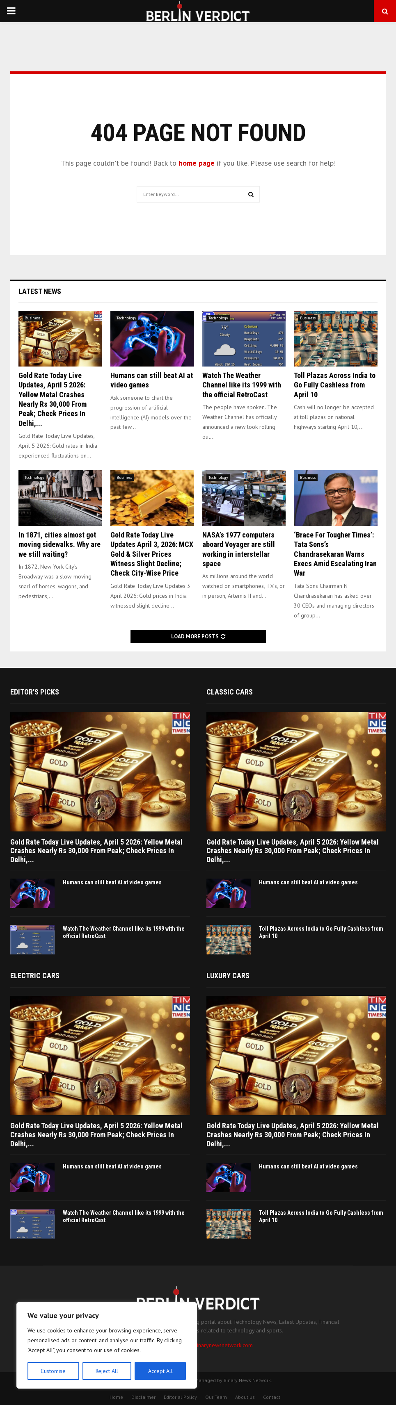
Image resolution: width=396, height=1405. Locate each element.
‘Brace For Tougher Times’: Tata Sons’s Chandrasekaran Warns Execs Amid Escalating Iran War (335, 554)
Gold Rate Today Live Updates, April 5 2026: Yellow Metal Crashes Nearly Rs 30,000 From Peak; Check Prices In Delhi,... (96, 851)
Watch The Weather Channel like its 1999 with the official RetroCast (241, 385)
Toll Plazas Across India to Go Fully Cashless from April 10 (334, 385)
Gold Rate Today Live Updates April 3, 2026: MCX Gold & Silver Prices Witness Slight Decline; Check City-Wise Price (151, 554)
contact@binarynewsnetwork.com (212, 1345)
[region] (106, 1346)
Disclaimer (143, 1397)
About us (245, 1397)
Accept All (160, 1371)
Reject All (106, 1371)
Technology (126, 318)
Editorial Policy (180, 1397)
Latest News (39, 291)
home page (197, 163)
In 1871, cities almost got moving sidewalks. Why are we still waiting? (59, 544)
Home (116, 1397)
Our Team (216, 1397)
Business (32, 318)
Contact (271, 1397)
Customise (53, 1371)
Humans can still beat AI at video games (112, 882)
